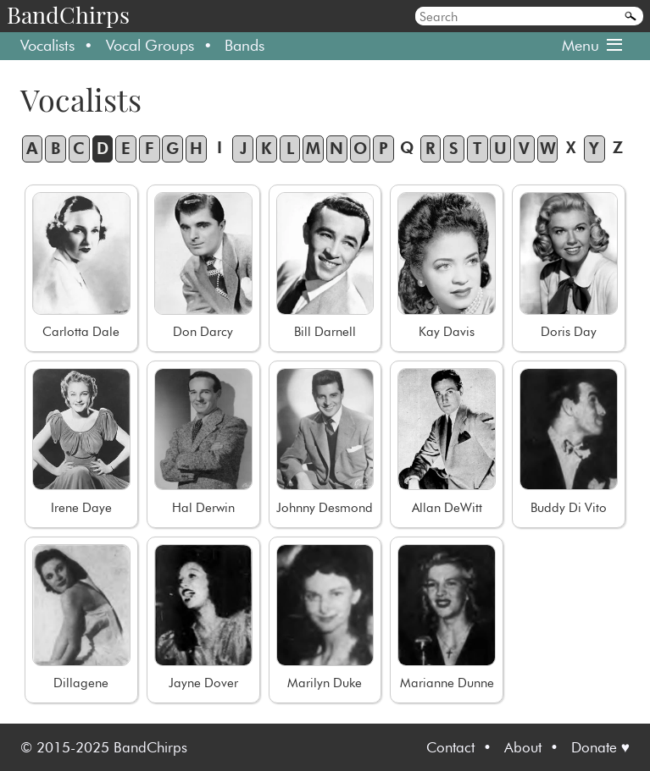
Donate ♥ (600, 747)
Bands (244, 45)
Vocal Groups (150, 45)
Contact (450, 747)
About (523, 747)
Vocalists (47, 45)
